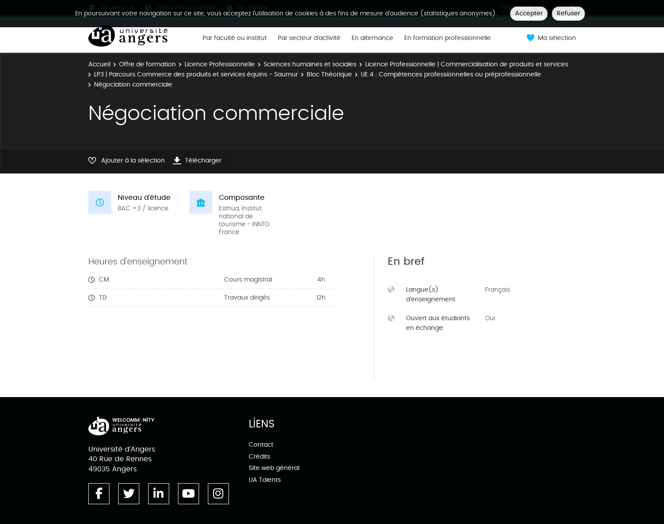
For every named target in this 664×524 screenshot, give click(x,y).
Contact (261, 444)
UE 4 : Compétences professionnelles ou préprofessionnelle (451, 74)
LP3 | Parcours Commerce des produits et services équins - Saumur (196, 74)
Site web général (274, 468)
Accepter (529, 13)
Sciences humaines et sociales (310, 64)
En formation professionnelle (447, 38)
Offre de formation (147, 64)
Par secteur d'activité (309, 38)
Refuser (568, 13)
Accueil (99, 64)
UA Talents (265, 479)
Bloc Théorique (329, 74)
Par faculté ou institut (235, 38)
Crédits (259, 456)
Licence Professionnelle (220, 64)
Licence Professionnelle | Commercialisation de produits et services (466, 64)
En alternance (372, 38)
